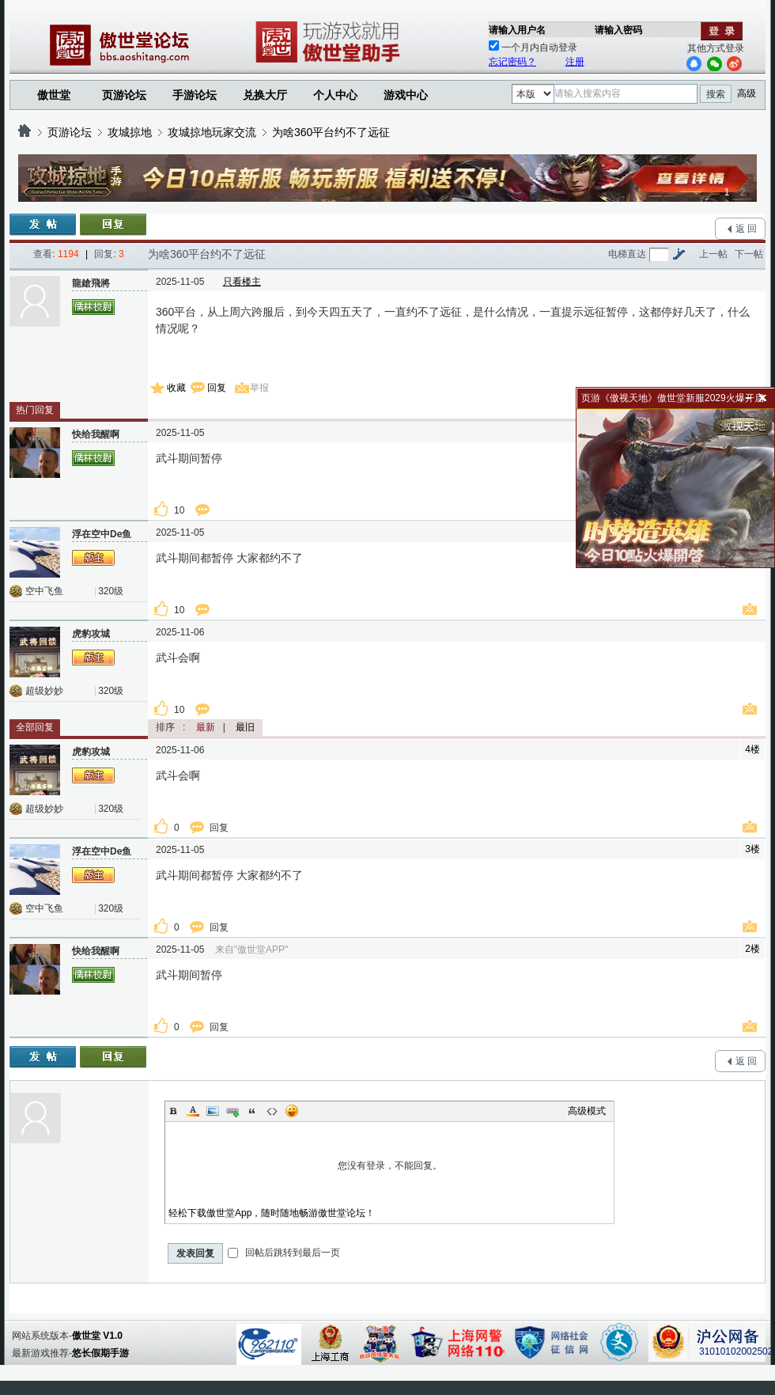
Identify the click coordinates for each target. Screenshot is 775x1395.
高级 (746, 93)
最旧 (245, 727)
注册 (574, 61)
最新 (205, 727)
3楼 (752, 849)
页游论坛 (124, 95)
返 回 (746, 228)
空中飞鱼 (44, 591)
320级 (110, 591)
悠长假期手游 (100, 1353)
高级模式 (587, 1110)
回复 (216, 387)
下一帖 (749, 254)
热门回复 (35, 409)
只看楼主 (242, 281)
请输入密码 (618, 30)
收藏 (176, 387)
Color (193, 1111)
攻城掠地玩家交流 (212, 132)
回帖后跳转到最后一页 (283, 1252)
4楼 (752, 749)
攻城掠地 (130, 132)
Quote (252, 1111)
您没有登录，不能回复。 (389, 1165)
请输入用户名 (517, 30)
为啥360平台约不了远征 (331, 132)
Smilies (292, 1111)
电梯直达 (627, 254)
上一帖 (713, 254)
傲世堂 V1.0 (97, 1335)
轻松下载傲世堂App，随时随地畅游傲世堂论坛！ (271, 1213)
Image (213, 1111)
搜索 (715, 94)
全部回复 (35, 727)
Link (232, 1111)
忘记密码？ (512, 61)
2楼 (752, 948)
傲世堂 (53, 95)
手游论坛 (194, 95)
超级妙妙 (44, 690)
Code (272, 1111)
